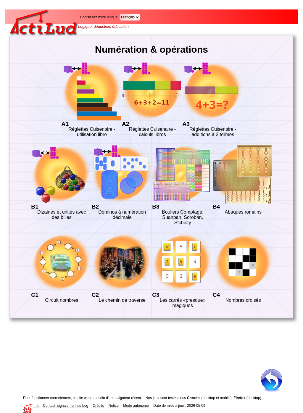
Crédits (98, 406)
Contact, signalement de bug (65, 406)
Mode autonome (136, 406)
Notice (114, 406)
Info (31, 406)
